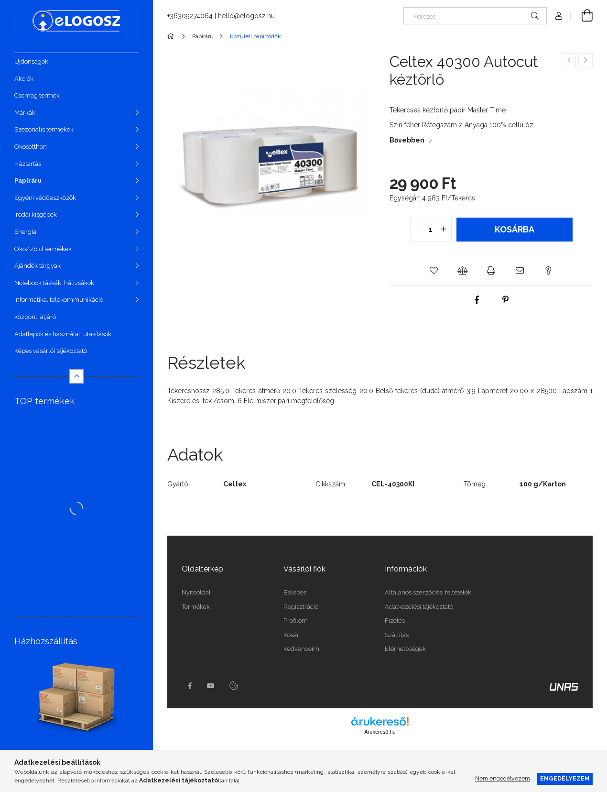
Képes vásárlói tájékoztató (50, 350)
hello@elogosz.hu (246, 16)
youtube (211, 686)
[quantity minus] (418, 229)
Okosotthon (30, 146)
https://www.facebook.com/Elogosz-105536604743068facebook (190, 686)
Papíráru (28, 180)
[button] (434, 271)
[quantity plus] (444, 229)
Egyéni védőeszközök (45, 197)
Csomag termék (37, 95)
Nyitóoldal (196, 592)
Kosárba (514, 229)
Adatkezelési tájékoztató (419, 606)
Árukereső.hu (379, 732)
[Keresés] (475, 15)
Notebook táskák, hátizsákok (54, 282)
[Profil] (559, 15)
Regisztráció (300, 606)
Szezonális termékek (44, 129)
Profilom (295, 620)
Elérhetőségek (405, 648)
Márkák (24, 112)
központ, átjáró (35, 316)
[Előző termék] (569, 60)
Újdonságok (31, 61)
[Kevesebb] (76, 376)
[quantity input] (431, 229)
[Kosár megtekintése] (582, 15)
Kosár (291, 634)
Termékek (196, 606)
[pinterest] (505, 300)
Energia (25, 231)
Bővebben (407, 140)
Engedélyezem (565, 778)
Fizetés (395, 620)
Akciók (23, 78)
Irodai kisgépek (35, 214)
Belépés (294, 592)
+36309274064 (190, 16)
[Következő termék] (585, 60)
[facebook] (477, 300)
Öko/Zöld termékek (43, 249)
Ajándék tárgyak (37, 265)
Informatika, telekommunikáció (58, 299)
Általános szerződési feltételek (428, 592)
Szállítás (397, 634)
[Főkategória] (172, 36)
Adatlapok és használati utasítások (62, 334)
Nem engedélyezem (502, 778)
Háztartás (27, 163)
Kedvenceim (301, 648)
